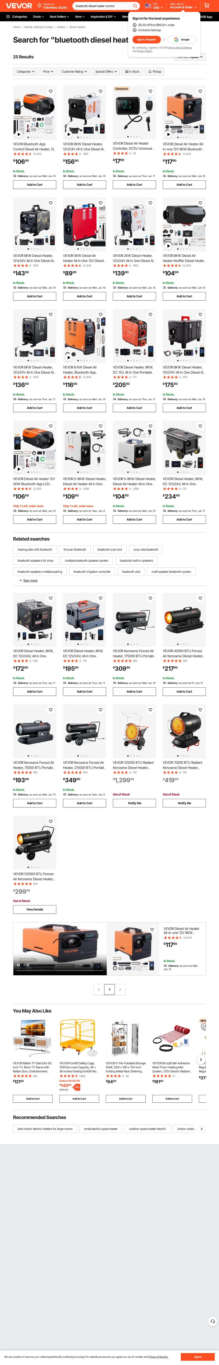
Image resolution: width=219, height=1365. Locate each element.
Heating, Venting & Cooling (38, 27)
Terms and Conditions (180, 47)
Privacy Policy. (144, 51)
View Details (34, 909)
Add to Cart (34, 184)
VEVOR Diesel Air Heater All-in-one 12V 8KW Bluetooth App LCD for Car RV (183, 149)
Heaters (61, 27)
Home (16, 27)
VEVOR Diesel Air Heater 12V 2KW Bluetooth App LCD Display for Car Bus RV (34, 484)
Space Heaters (78, 27)
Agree (198, 1356)
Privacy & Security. (158, 1356)
